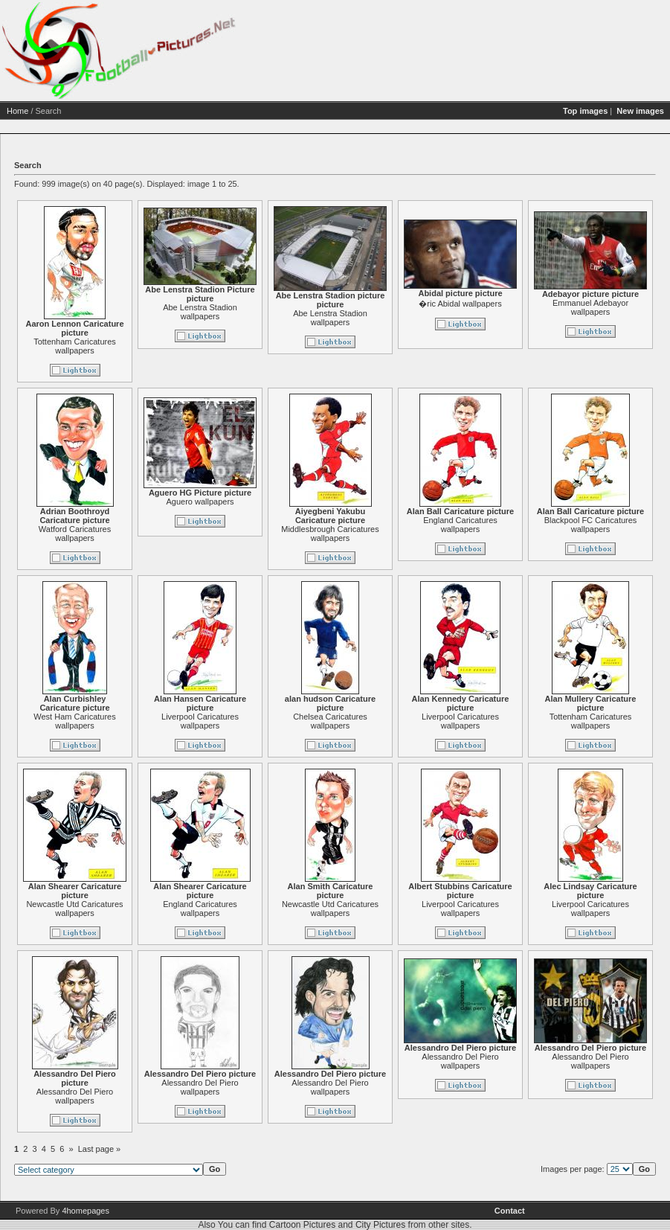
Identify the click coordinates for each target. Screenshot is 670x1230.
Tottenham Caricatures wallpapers (127, 346)
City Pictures (380, 1225)
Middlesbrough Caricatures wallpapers (382, 533)
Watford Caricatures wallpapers (127, 533)
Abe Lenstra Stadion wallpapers (253, 312)
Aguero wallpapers (252, 501)
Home (70, 110)
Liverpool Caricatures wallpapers (252, 721)
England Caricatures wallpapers (513, 525)
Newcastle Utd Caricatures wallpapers (127, 908)
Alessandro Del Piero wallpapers (126, 1096)
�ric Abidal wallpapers (512, 303)
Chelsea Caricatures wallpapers (383, 721)
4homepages (85, 1210)
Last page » (151, 1148)
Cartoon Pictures (302, 1225)
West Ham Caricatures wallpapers (127, 721)
